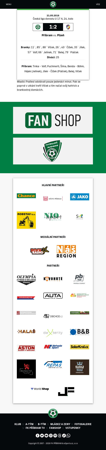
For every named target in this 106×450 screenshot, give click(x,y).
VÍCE (98, 4)
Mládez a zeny (60, 424)
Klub (17, 424)
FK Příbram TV (35, 427)
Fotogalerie (83, 424)
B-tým (42, 424)
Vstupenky (72, 427)
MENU (8, 4)
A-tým (29, 424)
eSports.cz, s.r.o (71, 443)
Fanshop (55, 427)
